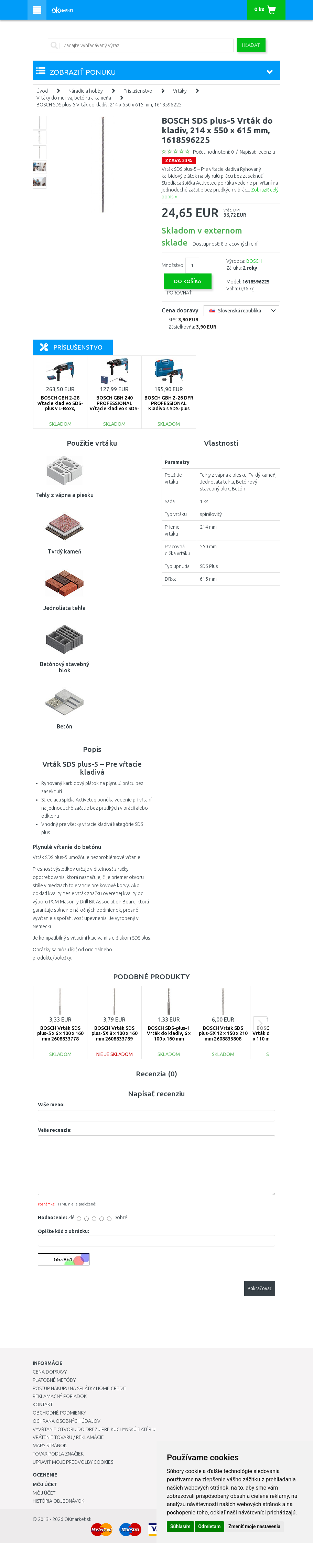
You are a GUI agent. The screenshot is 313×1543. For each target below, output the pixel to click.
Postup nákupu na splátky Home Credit (79, 1388)
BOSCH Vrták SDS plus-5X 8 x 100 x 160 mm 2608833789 (114, 1033)
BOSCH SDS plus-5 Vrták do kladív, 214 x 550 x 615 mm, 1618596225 (109, 104)
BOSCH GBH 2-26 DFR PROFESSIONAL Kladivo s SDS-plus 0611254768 (168, 405)
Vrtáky (180, 91)
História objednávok (58, 1501)
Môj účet (44, 1493)
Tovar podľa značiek (58, 1454)
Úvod (42, 91)
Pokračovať (260, 1288)
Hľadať (251, 45)
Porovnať (179, 293)
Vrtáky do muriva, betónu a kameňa (73, 98)
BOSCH (254, 261)
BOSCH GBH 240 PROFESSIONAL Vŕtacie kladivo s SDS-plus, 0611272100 (114, 405)
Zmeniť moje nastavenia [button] (254, 1526)
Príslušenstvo (137, 91)
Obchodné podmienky (59, 1413)
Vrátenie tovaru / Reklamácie (68, 1437)
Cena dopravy (50, 1372)
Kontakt (43, 1404)
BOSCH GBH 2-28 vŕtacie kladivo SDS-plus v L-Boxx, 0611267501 (60, 405)
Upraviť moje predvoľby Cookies (73, 1462)
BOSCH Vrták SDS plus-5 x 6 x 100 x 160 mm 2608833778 (60, 1033)
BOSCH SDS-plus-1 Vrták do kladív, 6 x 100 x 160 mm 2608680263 (169, 1036)
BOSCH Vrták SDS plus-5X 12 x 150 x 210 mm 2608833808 (223, 1033)
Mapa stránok (50, 1445)
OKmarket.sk (77, 1519)
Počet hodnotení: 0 (213, 152)
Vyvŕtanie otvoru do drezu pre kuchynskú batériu (94, 1429)
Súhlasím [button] (180, 1526)
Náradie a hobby (85, 91)
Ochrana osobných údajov (66, 1421)
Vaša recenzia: (55, 1130)
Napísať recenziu (257, 152)
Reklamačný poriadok (60, 1396)
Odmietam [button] (209, 1526)
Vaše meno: (51, 1104)
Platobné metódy (54, 1380)
